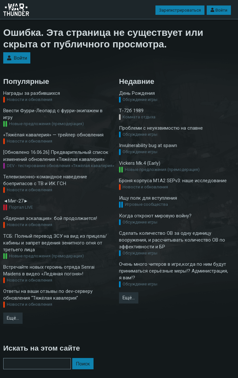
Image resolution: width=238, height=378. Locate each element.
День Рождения (137, 93)
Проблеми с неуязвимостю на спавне (161, 128)
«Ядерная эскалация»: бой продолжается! (50, 218)
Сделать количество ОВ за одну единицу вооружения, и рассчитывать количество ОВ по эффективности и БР (172, 240)
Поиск (83, 364)
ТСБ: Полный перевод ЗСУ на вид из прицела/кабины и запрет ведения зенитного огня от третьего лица (55, 243)
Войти (218, 10)
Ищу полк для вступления (148, 198)
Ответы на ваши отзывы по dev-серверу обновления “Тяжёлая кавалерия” (48, 294)
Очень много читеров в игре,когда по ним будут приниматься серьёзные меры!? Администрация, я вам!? (173, 271)
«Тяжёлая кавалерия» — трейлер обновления (53, 135)
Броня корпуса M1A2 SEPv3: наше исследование (173, 181)
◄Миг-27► (15, 201)
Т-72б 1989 (131, 111)
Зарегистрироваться (180, 10)
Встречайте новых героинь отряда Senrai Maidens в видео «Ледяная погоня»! (48, 270)
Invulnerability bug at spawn (148, 145)
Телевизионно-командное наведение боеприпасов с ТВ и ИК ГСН (45, 180)
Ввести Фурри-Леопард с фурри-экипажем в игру (53, 114)
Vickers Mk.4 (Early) (139, 163)
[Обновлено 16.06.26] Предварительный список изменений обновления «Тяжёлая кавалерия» (55, 155)
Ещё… (13, 318)
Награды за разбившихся (31, 93)
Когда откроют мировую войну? (155, 216)
